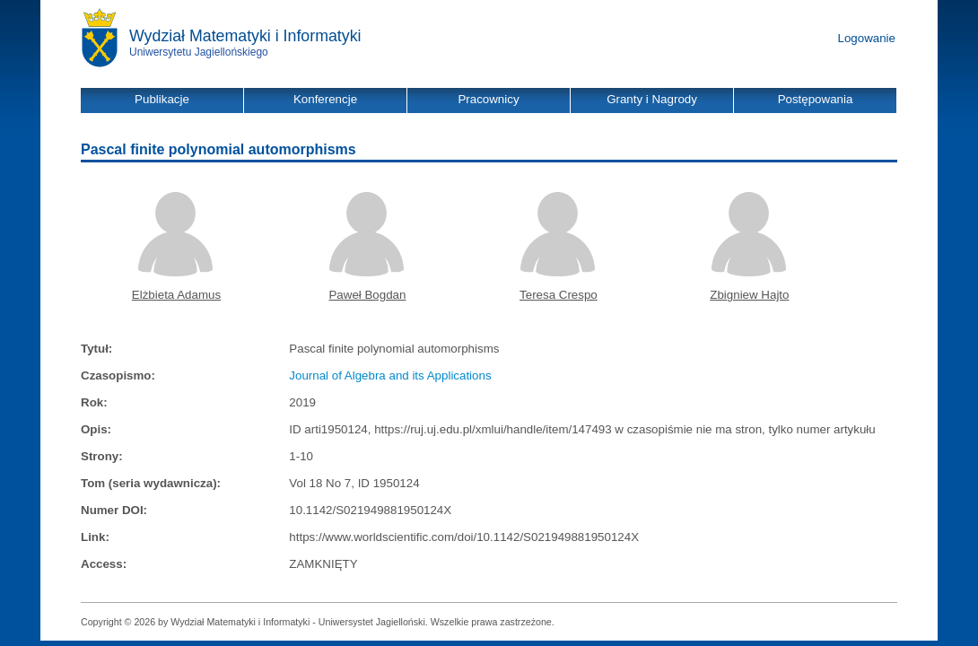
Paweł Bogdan (367, 294)
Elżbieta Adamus (176, 294)
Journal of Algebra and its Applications (390, 375)
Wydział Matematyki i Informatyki (245, 36)
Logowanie (866, 38)
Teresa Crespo (559, 294)
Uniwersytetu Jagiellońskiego (198, 52)
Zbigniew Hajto (749, 294)
